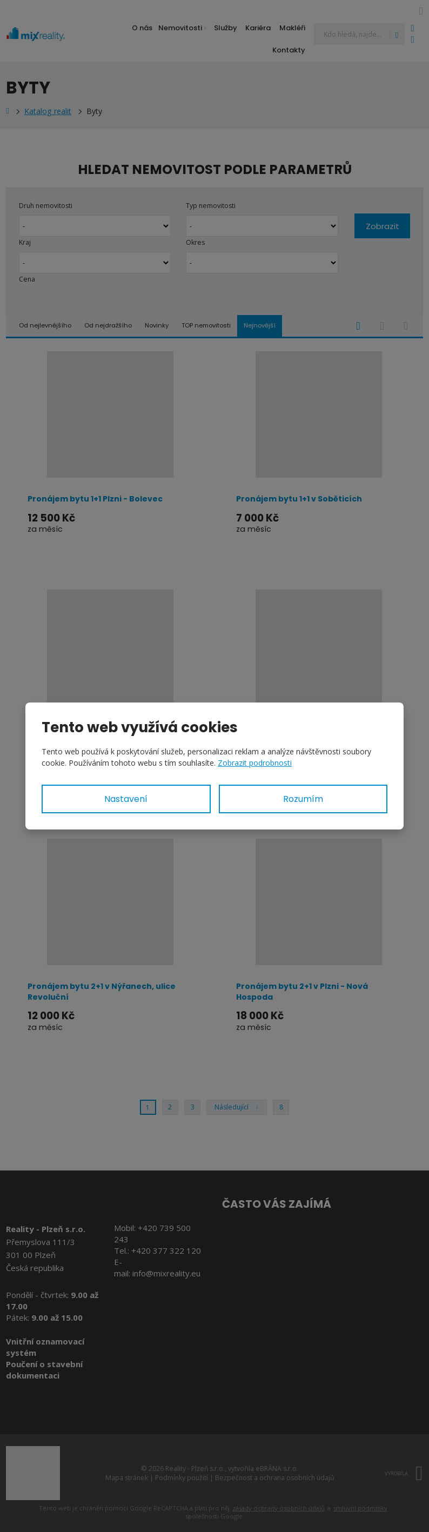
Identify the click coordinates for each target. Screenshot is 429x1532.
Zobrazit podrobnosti (255, 763)
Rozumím (303, 799)
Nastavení (126, 799)
